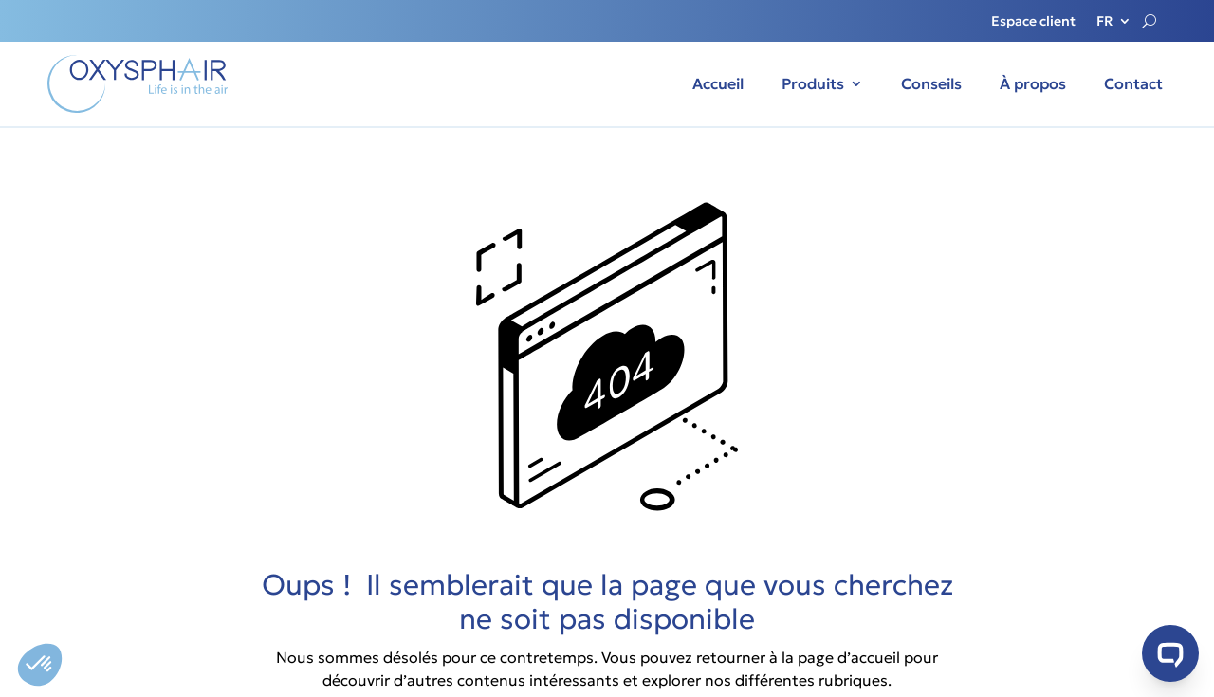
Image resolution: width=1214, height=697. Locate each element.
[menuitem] (1113, 24)
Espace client (1033, 21)
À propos (1033, 83)
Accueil (718, 83)
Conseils (931, 83)
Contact (1133, 83)
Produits (813, 83)
